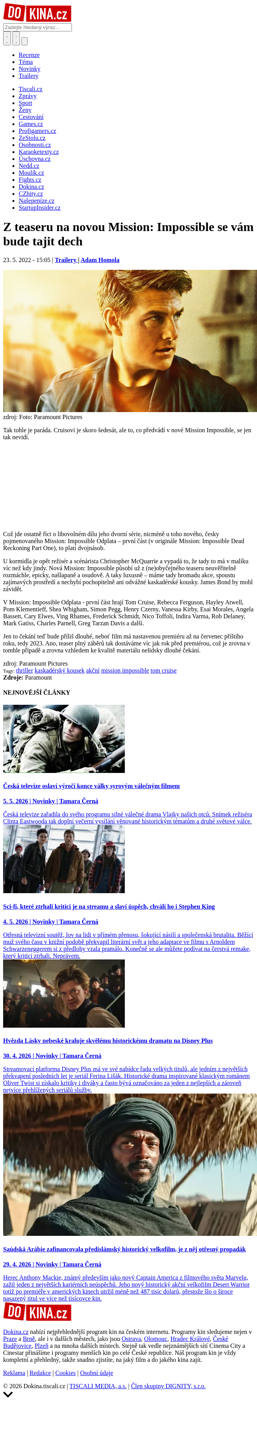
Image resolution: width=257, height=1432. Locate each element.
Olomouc (156, 1338)
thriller (24, 670)
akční (93, 670)
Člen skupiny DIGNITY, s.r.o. (168, 1386)
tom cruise (163, 670)
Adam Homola (99, 260)
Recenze (29, 55)
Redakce (40, 1373)
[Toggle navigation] (16, 38)
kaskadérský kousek (59, 670)
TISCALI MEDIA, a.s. (98, 1386)
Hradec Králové (190, 1338)
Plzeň (42, 1345)
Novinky (29, 69)
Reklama (14, 1373)
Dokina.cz (15, 1331)
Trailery (28, 75)
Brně (29, 1338)
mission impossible (125, 670)
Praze (10, 1338)
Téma (26, 62)
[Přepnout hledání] (7, 38)
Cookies (65, 1373)
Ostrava (131, 1338)
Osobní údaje (96, 1373)
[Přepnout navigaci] (24, 41)
